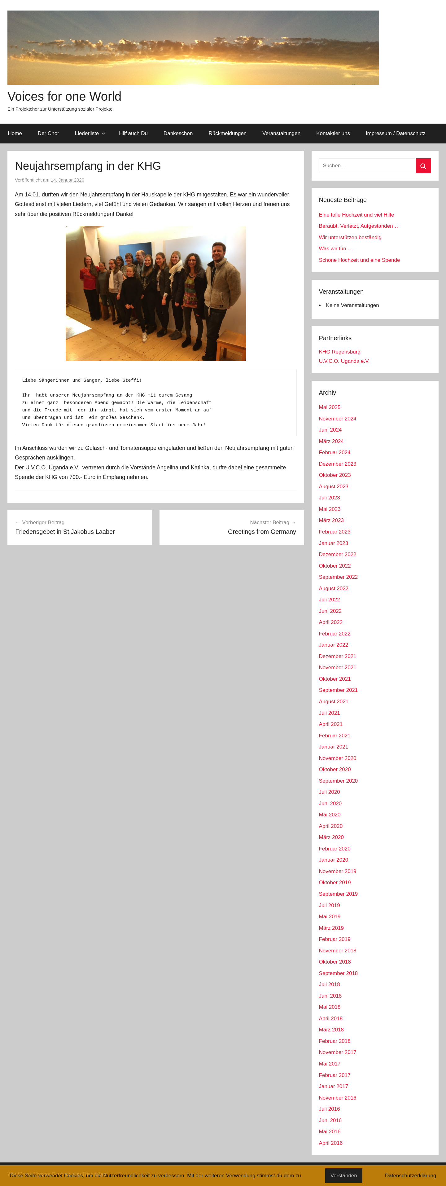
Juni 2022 (330, 611)
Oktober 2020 (335, 769)
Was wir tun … (336, 249)
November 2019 (337, 871)
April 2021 (331, 724)
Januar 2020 (333, 860)
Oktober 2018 (335, 962)
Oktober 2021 (335, 679)
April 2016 (331, 1143)
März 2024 (331, 441)
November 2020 (337, 758)
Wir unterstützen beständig (350, 237)
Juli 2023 (329, 498)
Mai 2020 (330, 815)
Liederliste (90, 133)
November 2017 (337, 1052)
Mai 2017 (330, 1064)
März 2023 (331, 520)
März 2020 (331, 837)
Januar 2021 (333, 747)
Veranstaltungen (281, 133)
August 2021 (333, 702)
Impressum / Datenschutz (396, 133)
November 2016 (337, 1098)
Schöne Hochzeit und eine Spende (359, 260)
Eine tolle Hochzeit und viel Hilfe (356, 215)
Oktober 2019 (335, 882)
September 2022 (338, 577)
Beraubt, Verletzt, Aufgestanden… (358, 226)
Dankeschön (178, 133)
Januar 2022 (333, 645)
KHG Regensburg (340, 352)
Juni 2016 (330, 1120)
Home (15, 133)
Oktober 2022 (335, 566)
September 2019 (338, 894)
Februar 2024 (335, 452)
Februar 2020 (335, 849)
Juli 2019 (329, 905)
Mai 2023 (330, 509)
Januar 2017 (333, 1086)
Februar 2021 (335, 736)
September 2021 (338, 690)
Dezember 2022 (337, 554)
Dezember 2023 (337, 464)
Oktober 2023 (335, 475)
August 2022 (333, 588)
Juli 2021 (329, 713)
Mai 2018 (330, 1007)
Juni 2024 (330, 430)
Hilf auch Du (133, 133)
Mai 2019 (330, 917)
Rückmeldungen (227, 133)
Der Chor (48, 133)
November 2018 (337, 951)
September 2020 (338, 781)
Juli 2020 (329, 792)
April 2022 (331, 622)
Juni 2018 (330, 996)
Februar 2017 (335, 1075)
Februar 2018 (335, 1041)
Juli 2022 (329, 600)
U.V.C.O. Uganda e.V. (344, 361)
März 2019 (331, 928)
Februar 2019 (335, 939)
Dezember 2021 (337, 656)
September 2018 (338, 973)
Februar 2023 (335, 532)
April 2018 (331, 1018)
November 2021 (337, 667)
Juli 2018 (329, 984)
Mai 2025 (330, 407)
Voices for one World (64, 96)
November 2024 (337, 419)
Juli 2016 (329, 1109)
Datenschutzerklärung (410, 1176)
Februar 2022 (335, 634)
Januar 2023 (333, 543)
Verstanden (343, 1176)
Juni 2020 (330, 803)
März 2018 (331, 1030)
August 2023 (333, 487)
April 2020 (331, 826)
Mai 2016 (330, 1132)
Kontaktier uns (333, 133)
